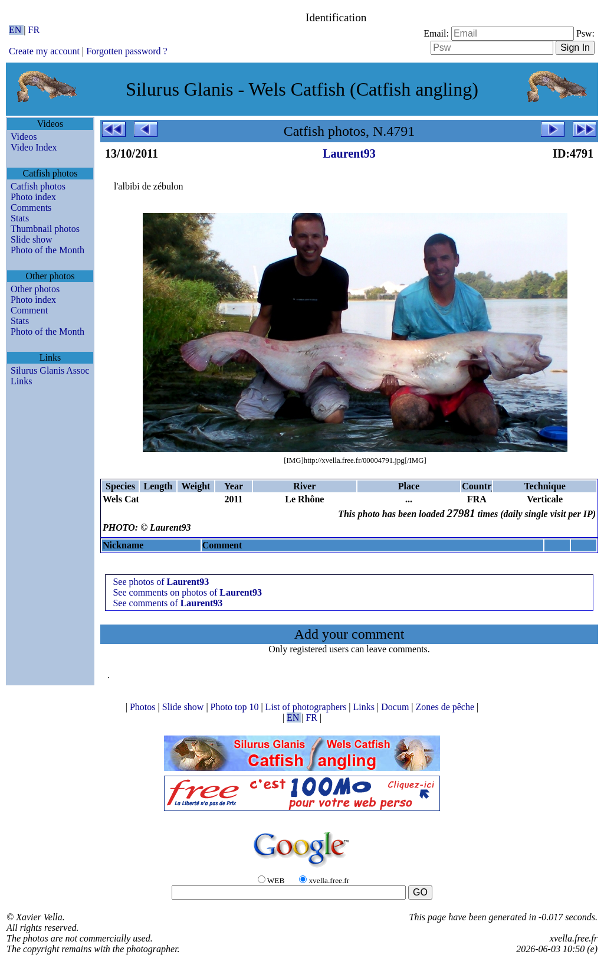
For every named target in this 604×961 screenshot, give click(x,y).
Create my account (44, 51)
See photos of (161, 582)
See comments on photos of (187, 592)
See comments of (167, 603)
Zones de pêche (446, 707)
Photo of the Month (47, 250)
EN (16, 30)
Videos (24, 137)
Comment (29, 310)
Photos (144, 707)
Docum (396, 707)
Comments (31, 207)
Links (21, 381)
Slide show (31, 239)
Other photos (35, 289)
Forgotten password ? (126, 51)
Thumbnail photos (45, 229)
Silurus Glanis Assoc (50, 370)
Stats (20, 218)
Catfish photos (38, 186)
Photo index (33, 197)
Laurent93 (349, 153)
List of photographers (307, 707)
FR (34, 30)
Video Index (34, 147)
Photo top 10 (236, 707)
